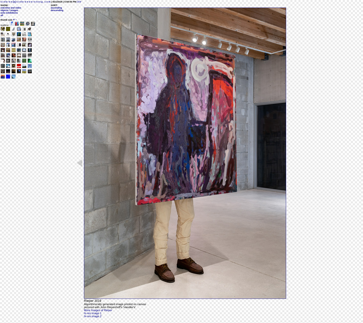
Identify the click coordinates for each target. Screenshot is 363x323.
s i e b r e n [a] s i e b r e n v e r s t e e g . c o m (25, 2)
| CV (78, 2)
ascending (56, 8)
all (2, 15)
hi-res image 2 (93, 316)
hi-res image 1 (93, 313)
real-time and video (11, 8)
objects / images (9, 10)
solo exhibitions (9, 13)
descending (57, 10)
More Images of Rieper (98, 310)
